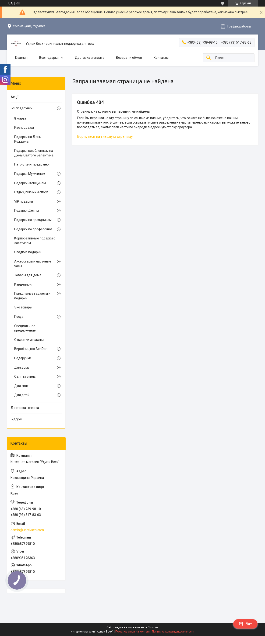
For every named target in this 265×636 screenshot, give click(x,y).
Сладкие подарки (27, 252)
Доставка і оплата (25, 408)
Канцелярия (23, 284)
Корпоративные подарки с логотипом (34, 240)
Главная (21, 57)
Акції (14, 97)
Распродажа (24, 127)
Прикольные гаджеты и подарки (32, 296)
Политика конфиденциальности (173, 631)
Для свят (21, 386)
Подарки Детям (26, 210)
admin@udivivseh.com (27, 530)
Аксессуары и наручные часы (32, 263)
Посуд (19, 316)
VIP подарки (23, 201)
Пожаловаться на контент (132, 631)
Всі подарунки (21, 108)
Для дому (21, 367)
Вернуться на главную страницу (105, 136)
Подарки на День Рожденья (27, 139)
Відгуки (16, 419)
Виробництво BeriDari (30, 349)
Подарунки (22, 358)
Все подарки (49, 57)
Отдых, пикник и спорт (31, 192)
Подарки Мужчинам (29, 174)
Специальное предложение (25, 328)
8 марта (20, 118)
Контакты (161, 57)
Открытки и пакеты (29, 340)
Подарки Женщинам (30, 183)
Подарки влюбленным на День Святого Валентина (33, 153)
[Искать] (208, 58)
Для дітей (21, 395)
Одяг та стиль (25, 376)
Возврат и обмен (129, 57)
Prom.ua (153, 627)
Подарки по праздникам (33, 220)
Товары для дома (27, 275)
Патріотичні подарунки (31, 164)
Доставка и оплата (89, 57)
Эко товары (23, 307)
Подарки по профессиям (33, 229)
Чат (245, 624)
